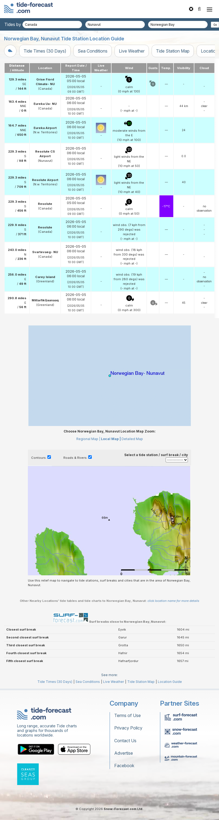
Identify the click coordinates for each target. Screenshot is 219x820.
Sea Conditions (92, 51)
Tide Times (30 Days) (45, 51)
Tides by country (20, 24)
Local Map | (111, 439)
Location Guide (170, 682)
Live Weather (132, 51)
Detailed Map (132, 439)
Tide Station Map (172, 51)
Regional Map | (88, 439)
